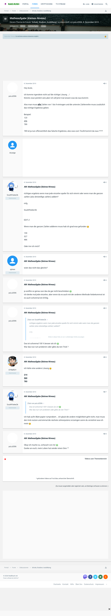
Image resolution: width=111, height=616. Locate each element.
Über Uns (78, 584)
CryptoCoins (46, 4)
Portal (25, 4)
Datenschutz (89, 584)
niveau (43, 26)
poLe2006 (77, 22)
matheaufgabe (33, 26)
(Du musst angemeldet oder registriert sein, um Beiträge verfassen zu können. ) (82, 486)
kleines (22, 26)
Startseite (57, 584)
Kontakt (65, 584)
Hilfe (72, 584)
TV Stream (60, 4)
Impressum (99, 584)
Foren (35, 4)
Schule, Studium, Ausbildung (44, 22)
